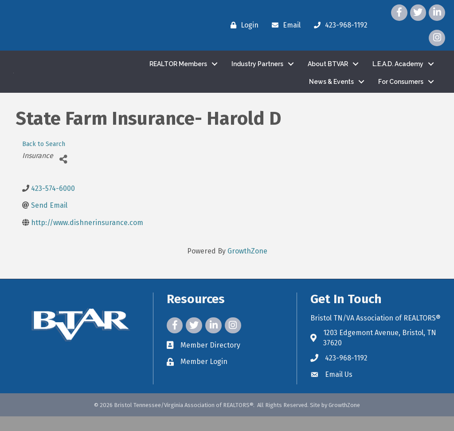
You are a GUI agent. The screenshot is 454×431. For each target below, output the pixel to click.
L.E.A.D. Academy (397, 71)
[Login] (242, 25)
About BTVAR (328, 71)
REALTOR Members (178, 71)
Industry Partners (257, 71)
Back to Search (43, 158)
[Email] (284, 25)
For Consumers (400, 88)
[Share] (63, 174)
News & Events (331, 88)
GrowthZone (247, 265)
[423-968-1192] (338, 25)
